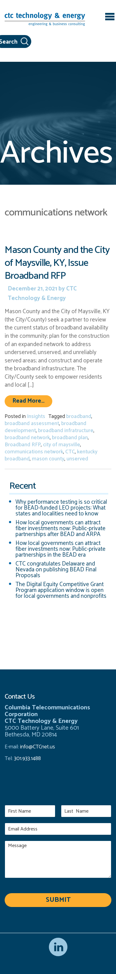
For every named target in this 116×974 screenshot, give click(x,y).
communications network (34, 452)
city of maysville (61, 444)
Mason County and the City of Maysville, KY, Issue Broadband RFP (57, 263)
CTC (70, 452)
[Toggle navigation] (110, 17)
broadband (78, 416)
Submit (58, 899)
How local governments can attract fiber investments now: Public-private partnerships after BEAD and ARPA (60, 528)
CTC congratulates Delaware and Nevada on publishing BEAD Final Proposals (56, 569)
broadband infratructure (65, 430)
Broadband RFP (23, 444)
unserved (77, 459)
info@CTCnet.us (37, 747)
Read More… (32, 401)
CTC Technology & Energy (42, 293)
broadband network (27, 437)
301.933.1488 (27, 758)
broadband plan (70, 437)
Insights (36, 416)
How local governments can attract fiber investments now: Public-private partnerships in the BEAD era (60, 549)
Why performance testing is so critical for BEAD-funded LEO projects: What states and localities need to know (61, 508)
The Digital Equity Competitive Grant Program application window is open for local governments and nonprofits (60, 590)
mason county (48, 459)
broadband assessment (32, 423)
